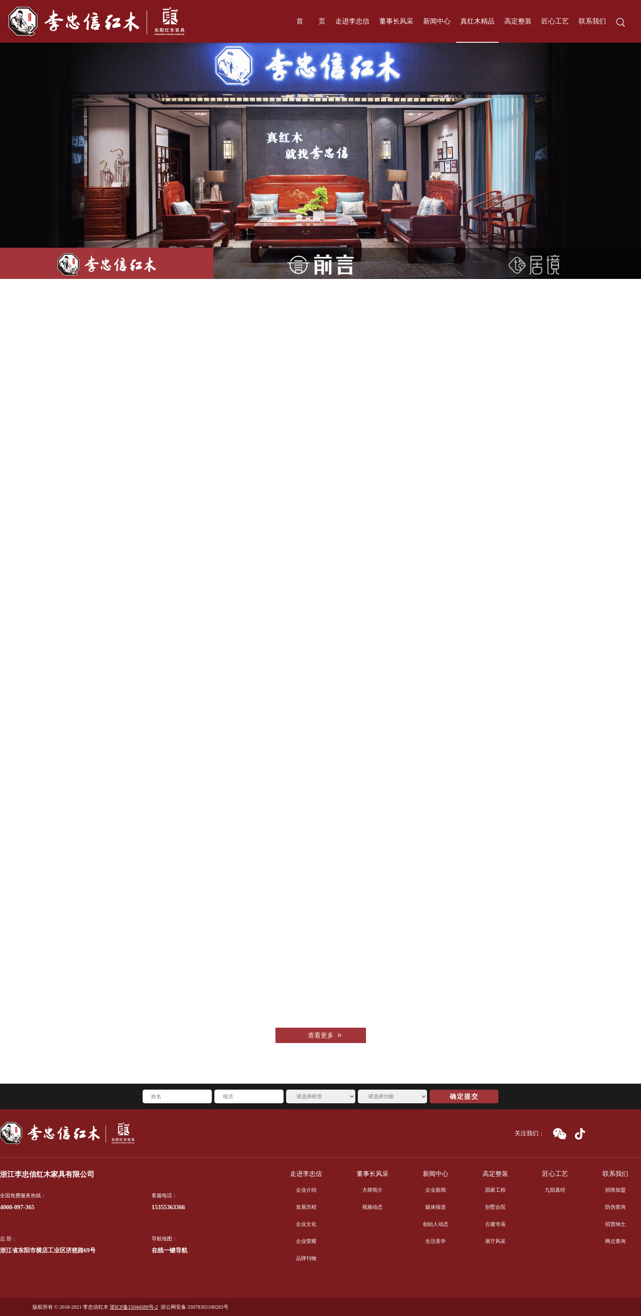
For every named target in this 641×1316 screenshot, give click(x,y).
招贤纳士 (615, 1224)
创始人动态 (435, 1224)
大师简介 (372, 1190)
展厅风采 (495, 1241)
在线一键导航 (169, 1250)
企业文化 (306, 1224)
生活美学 (435, 1241)
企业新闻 (435, 1190)
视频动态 (372, 1207)
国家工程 (495, 1190)
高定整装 (495, 1173)
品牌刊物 (306, 1258)
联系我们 (615, 1173)
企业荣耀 (306, 1241)
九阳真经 (555, 1190)
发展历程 (306, 1207)
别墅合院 (495, 1207)
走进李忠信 (306, 1173)
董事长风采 (373, 1173)
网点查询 (615, 1241)
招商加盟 (615, 1190)
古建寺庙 (495, 1224)
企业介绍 (306, 1190)
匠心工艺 (555, 1173)
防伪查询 (615, 1207)
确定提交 (464, 1096)
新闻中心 (435, 1173)
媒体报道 (435, 1207)
